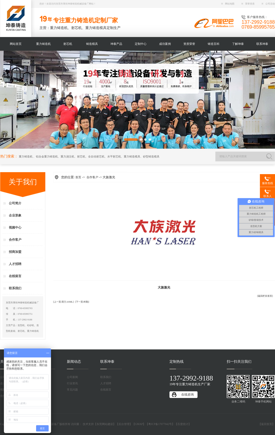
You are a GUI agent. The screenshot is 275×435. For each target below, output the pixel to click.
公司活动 (268, 3)
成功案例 (165, 43)
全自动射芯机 (96, 156)
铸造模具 (92, 43)
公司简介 (15, 203)
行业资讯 (72, 383)
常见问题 (72, 389)
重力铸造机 (43, 43)
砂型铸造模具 (151, 156)
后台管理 (123, 424)
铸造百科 (213, 43)
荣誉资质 (248, 3)
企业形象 (15, 215)
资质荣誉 (189, 43)
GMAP (139, 424)
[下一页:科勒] (82, 301)
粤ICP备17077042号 (160, 424)
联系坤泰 (262, 43)
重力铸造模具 (132, 156)
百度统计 (182, 424)
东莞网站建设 (105, 424)
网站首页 (16, 43)
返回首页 (266, 424)
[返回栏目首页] (265, 296)
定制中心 (141, 43)
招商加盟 (15, 251)
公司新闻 (72, 377)
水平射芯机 (114, 156)
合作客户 (15, 239)
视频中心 (15, 227)
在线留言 (15, 276)
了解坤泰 (238, 43)
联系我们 (15, 288)
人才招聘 (15, 264)
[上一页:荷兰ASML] (63, 301)
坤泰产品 (116, 43)
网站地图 (227, 3)
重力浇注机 (67, 156)
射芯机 (67, 43)
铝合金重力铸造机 (47, 156)
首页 (78, 177)
